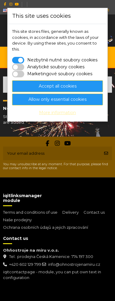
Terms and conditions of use (30, 212)
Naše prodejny (17, 219)
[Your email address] (52, 153)
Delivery (70, 212)
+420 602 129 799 (25, 264)
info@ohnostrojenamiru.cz (74, 264)
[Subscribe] (106, 153)
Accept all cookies (58, 86)
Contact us (94, 212)
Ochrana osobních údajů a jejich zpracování (45, 227)
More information (57, 112)
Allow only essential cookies (57, 99)
